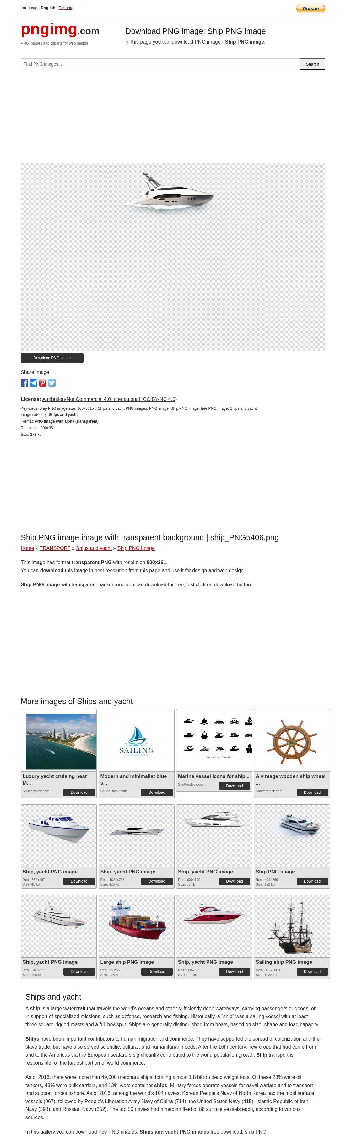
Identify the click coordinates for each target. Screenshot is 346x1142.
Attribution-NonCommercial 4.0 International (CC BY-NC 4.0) (109, 399)
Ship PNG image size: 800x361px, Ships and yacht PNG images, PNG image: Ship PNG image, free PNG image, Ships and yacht (148, 408)
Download (79, 792)
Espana (65, 7)
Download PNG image (52, 358)
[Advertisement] (173, 119)
